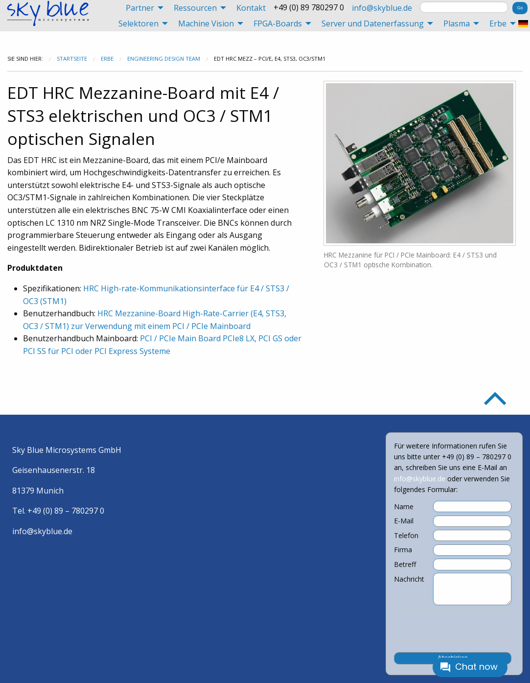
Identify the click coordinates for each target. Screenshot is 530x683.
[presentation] (452, 626)
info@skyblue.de (382, 7)
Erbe (107, 58)
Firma (403, 550)
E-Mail (404, 521)
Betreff (405, 564)
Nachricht (409, 579)
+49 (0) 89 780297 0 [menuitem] (309, 7)
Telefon (406, 536)
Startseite (72, 58)
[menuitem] (142, 8)
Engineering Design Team (163, 58)
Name (404, 507)
